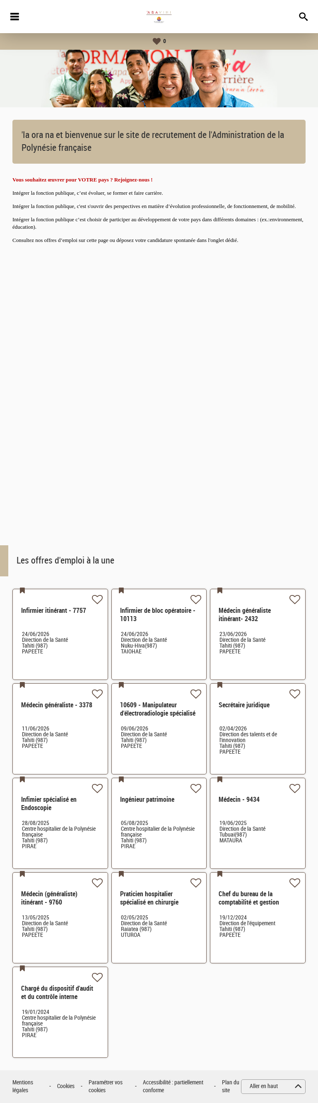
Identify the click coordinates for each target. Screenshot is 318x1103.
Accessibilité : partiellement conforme (173, 1086)
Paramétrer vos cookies (106, 1086)
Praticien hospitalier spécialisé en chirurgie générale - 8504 (149, 902)
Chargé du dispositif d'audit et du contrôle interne (57, 992)
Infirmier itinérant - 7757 (53, 610)
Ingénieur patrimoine (147, 799)
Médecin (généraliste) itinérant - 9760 (49, 898)
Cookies (66, 1086)
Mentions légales (22, 1086)
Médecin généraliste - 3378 (56, 705)
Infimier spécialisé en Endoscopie (49, 804)
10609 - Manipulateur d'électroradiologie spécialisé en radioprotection (157, 713)
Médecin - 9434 (239, 799)
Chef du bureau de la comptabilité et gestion (249, 898)
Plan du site (230, 1086)
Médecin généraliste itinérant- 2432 (245, 615)
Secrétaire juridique (244, 705)
